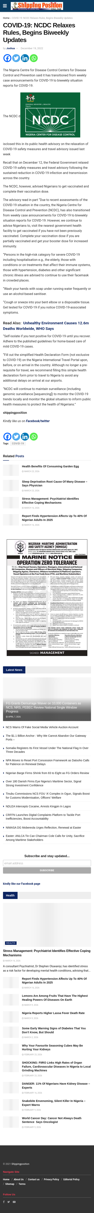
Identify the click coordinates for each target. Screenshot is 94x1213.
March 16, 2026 (30, 508)
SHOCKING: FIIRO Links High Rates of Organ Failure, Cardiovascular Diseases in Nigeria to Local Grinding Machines (56, 1066)
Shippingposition (20, 1164)
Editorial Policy (71, 1179)
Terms (22, 1184)
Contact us (34, 1179)
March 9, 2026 (30, 1005)
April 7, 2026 (13, 717)
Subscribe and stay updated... (47, 856)
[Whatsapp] (34, 58)
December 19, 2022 (32, 48)
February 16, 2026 (32, 1093)
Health (10, 943)
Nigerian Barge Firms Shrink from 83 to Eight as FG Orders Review (47, 773)
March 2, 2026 (30, 1037)
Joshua (10, 48)
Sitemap (9, 1184)
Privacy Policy (51, 1179)
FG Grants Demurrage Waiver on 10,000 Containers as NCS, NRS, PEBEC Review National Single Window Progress (43, 707)
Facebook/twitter (38, 421)
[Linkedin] (25, 58)
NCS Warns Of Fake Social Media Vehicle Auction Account (42, 727)
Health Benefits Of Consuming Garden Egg (50, 466)
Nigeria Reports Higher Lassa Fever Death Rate (53, 1013)
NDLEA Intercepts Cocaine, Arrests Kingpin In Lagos (38, 806)
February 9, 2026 (31, 1110)
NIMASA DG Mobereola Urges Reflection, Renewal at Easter (43, 827)
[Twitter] (16, 58)
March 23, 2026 (30, 471)
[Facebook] (7, 58)
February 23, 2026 (32, 1055)
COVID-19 (18, 443)
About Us (19, 1179)
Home (6, 18)
